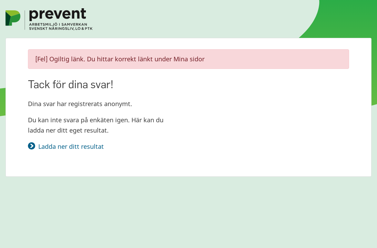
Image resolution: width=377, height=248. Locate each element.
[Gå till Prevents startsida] (49, 18)
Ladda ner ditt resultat (71, 146)
